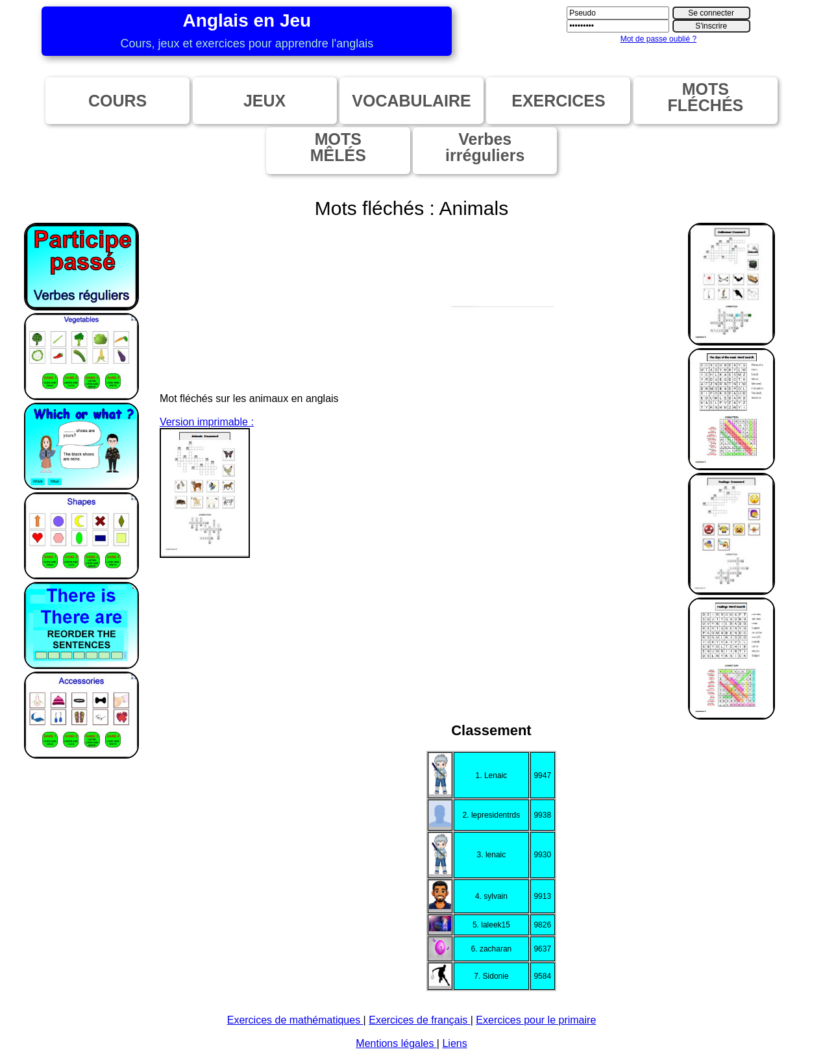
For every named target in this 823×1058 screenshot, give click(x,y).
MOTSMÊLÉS (338, 147)
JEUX (264, 101)
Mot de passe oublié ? (658, 39)
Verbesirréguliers (484, 147)
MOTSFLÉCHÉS (706, 97)
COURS (117, 101)
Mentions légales (396, 1043)
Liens (454, 1043)
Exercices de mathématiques (295, 1020)
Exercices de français (420, 1020)
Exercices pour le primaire (536, 1020)
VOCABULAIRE (411, 101)
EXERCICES (558, 101)
